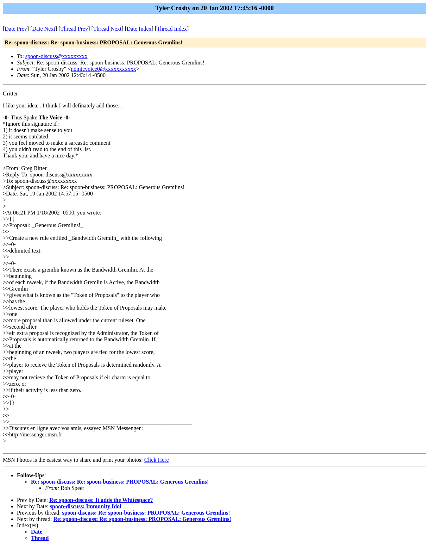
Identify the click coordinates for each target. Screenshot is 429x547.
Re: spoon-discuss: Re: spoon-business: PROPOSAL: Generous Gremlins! (120, 482)
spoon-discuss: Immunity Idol (85, 506)
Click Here (156, 460)
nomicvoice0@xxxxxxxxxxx (103, 69)
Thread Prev (74, 29)
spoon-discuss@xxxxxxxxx (56, 56)
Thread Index (172, 29)
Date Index (139, 29)
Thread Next (107, 29)
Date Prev (16, 29)
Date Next (43, 29)
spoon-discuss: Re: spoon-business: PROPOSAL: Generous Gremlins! (146, 513)
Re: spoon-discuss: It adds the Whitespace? (101, 500)
